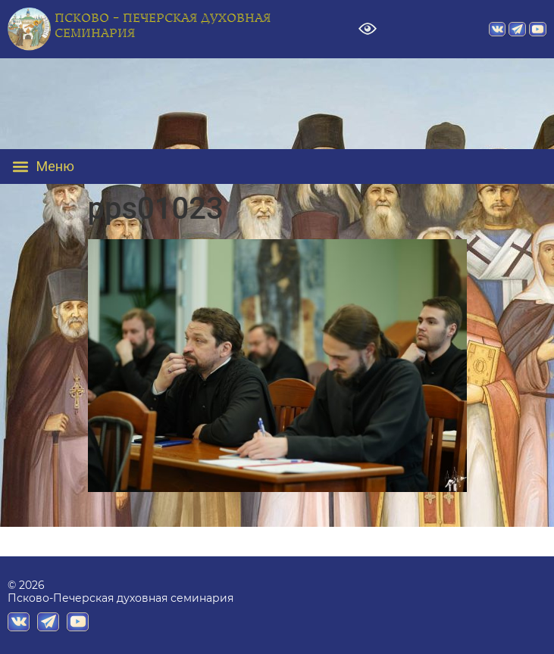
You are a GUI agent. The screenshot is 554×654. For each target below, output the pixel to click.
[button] (54, 166)
